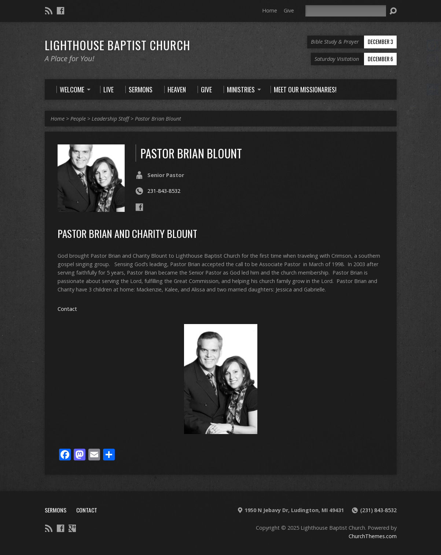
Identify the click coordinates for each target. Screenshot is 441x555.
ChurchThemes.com (373, 536)
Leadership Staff (110, 118)
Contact (67, 308)
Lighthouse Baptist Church (117, 45)
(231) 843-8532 (378, 510)
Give (289, 10)
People (78, 118)
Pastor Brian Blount (158, 118)
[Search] (345, 10)
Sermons (55, 510)
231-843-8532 (163, 190)
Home (269, 10)
